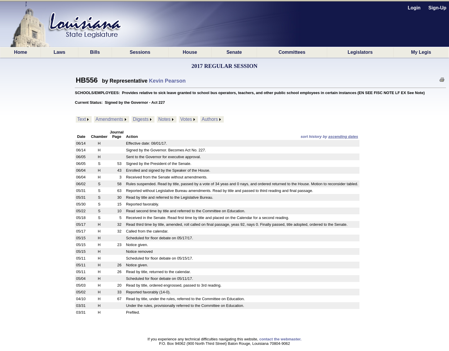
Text (81, 119)
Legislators (360, 52)
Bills (95, 52)
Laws (59, 52)
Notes (164, 119)
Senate (234, 52)
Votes (186, 119)
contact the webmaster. (280, 339)
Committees (291, 52)
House (190, 52)
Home (20, 52)
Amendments (109, 119)
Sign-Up (437, 7)
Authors (210, 119)
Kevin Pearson (167, 81)
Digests (141, 119)
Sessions (140, 52)
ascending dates (343, 136)
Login (414, 7)
